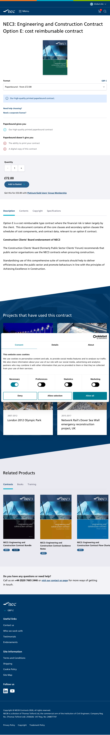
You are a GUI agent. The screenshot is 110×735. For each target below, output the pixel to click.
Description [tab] (9, 211)
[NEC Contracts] (9, 11)
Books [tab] (20, 484)
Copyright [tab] (38, 211)
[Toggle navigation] (20, 11)
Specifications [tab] (54, 211)
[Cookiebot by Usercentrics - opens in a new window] (95, 337)
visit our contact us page (56, 580)
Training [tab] (32, 484)
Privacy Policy (9, 725)
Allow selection (55, 396)
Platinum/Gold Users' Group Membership (47, 193)
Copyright (22, 725)
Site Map (7, 675)
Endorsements (10, 642)
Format (6, 81)
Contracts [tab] (8, 484)
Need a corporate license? (14, 113)
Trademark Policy (37, 725)
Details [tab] (55, 345)
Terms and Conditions (14, 658)
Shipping (7, 664)
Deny (20, 396)
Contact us (8, 625)
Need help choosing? (12, 108)
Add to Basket (16, 184)
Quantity (8, 162)
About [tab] (91, 345)
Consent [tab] (19, 345)
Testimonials (9, 636)
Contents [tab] (23, 211)
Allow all (90, 396)
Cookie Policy (10, 669)
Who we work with (13, 631)
